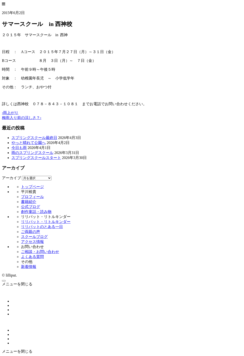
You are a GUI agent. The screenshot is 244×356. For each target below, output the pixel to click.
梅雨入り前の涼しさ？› (21, 118)
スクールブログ (34, 237)
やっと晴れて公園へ (28, 143)
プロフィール (32, 197)
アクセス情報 (32, 242)
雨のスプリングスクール (32, 153)
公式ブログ (30, 207)
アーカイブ (11, 178)
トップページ (32, 187)
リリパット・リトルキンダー (46, 222)
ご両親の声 (30, 232)
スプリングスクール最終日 (34, 138)
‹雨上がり (10, 113)
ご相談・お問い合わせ (40, 252)
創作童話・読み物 (36, 212)
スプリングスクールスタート (36, 158)
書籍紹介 (28, 202)
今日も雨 (19, 148)
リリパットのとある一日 (42, 227)
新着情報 (28, 267)
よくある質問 (32, 257)
